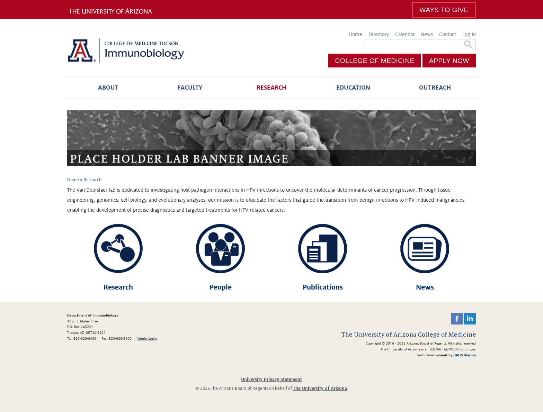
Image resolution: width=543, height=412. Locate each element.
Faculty (190, 87)
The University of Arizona (320, 388)
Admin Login (147, 338)
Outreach (435, 87)
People (221, 287)
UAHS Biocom (464, 355)
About (108, 87)
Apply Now (449, 60)
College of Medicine (375, 60)
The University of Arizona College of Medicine (408, 334)
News (427, 34)
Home (355, 34)
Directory (378, 34)
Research (271, 87)
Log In (469, 34)
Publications (323, 287)
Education (353, 87)
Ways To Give (443, 9)
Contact (447, 34)
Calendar (405, 34)
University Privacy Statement (271, 379)
